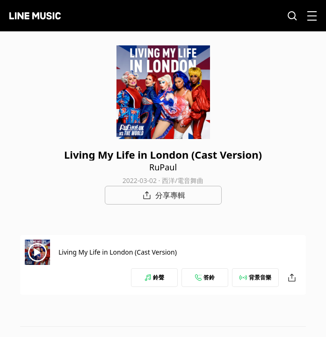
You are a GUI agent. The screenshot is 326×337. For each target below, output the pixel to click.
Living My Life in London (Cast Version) (117, 252)
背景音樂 (255, 277)
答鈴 (205, 277)
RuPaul (163, 167)
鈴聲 (154, 277)
